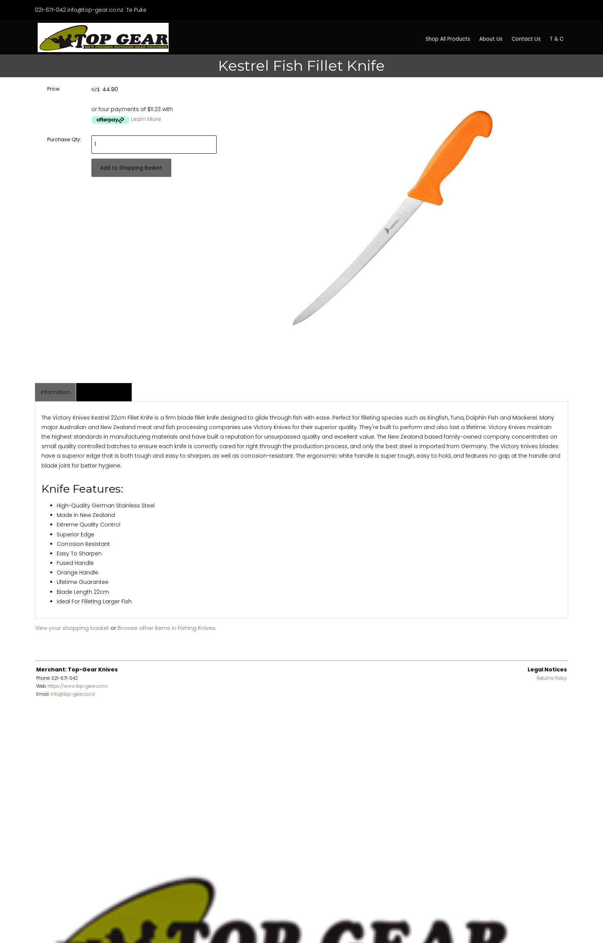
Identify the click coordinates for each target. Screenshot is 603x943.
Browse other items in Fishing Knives (166, 628)
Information (55, 392)
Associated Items (104, 392)
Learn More (146, 119)
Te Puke (136, 10)
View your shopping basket (72, 628)
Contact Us (526, 39)
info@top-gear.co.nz (95, 10)
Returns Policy (552, 678)
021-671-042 (50, 10)
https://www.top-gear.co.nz (78, 686)
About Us (490, 39)
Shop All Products (448, 39)
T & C (556, 39)
